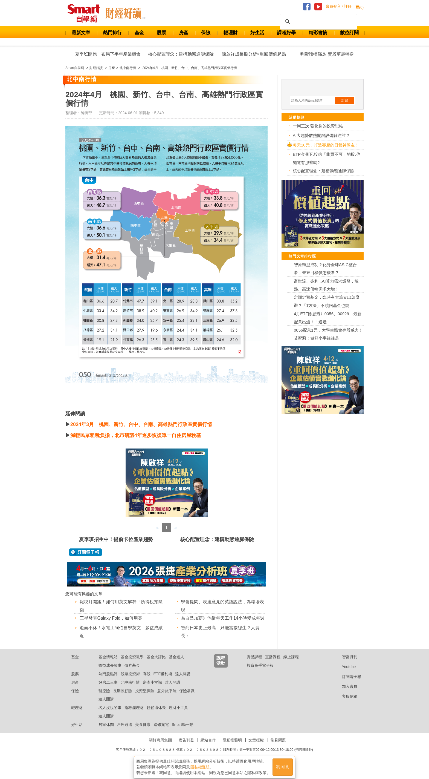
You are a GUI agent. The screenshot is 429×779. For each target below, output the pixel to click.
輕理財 (230, 33)
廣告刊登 (186, 747)
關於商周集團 (160, 747)
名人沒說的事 (109, 714)
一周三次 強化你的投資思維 (318, 125)
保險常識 (187, 697)
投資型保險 (144, 697)
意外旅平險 (166, 697)
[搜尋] (317, 21)
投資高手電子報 (260, 672)
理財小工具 (178, 714)
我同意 (282, 765)
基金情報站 (108, 664)
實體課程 (254, 664)
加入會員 (345, 693)
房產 (183, 33)
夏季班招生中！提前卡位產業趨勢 (116, 539)
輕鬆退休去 (156, 714)
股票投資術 (130, 681)
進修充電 (161, 731)
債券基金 (132, 672)
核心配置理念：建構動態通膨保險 (181, 54)
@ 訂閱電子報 (85, 552)
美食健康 (142, 731)
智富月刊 (345, 664)
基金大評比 (156, 664)
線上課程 (291, 664)
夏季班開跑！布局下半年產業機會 (108, 54)
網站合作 (208, 747)
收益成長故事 (109, 672)
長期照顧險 (122, 697)
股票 (161, 33)
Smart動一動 (182, 731)
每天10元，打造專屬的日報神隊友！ (326, 145)
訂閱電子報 (347, 683)
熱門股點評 (108, 681)
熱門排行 (112, 33)
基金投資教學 (132, 664)
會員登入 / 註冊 (339, 6)
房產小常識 (152, 689)
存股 (146, 681)
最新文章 (81, 33)
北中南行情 (130, 689)
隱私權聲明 (232, 747)
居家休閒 (106, 731)
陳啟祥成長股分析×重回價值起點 (254, 54)
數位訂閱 (349, 33)
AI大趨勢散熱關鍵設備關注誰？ (321, 135)
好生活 (257, 33)
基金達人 (176, 664)
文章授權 (256, 747)
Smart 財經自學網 (86, 13)
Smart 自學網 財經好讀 (125, 13)
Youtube (345, 673)
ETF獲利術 (162, 681)
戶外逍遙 (124, 731)
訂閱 (344, 100)
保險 (205, 33)
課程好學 (286, 33)
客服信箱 (345, 703)
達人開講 (182, 681)
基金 (139, 33)
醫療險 (104, 697)
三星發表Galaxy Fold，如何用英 (111, 618)
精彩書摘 (318, 33)
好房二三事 (108, 689)
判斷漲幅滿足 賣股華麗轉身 (327, 54)
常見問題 (278, 747)
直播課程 (272, 664)
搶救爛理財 (134, 714)
